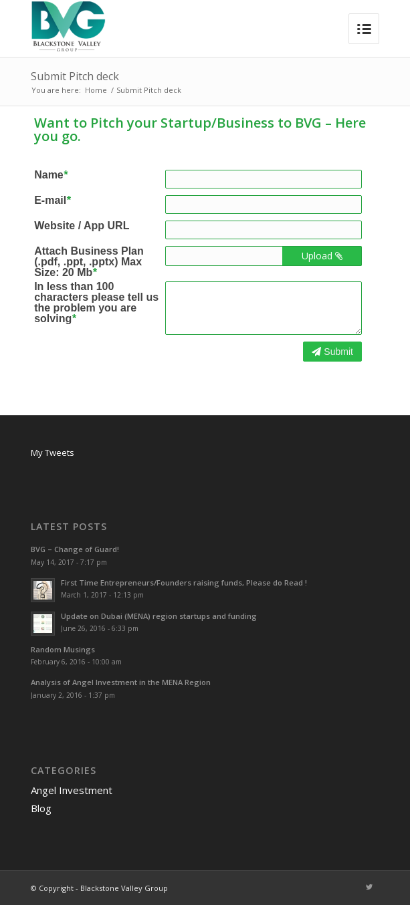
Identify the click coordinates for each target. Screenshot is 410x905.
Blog (41, 808)
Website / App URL (81, 226)
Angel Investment (71, 790)
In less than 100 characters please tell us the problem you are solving (96, 302)
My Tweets (52, 452)
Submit (332, 351)
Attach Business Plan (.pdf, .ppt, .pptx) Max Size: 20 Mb (89, 262)
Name (51, 175)
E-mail (52, 200)
